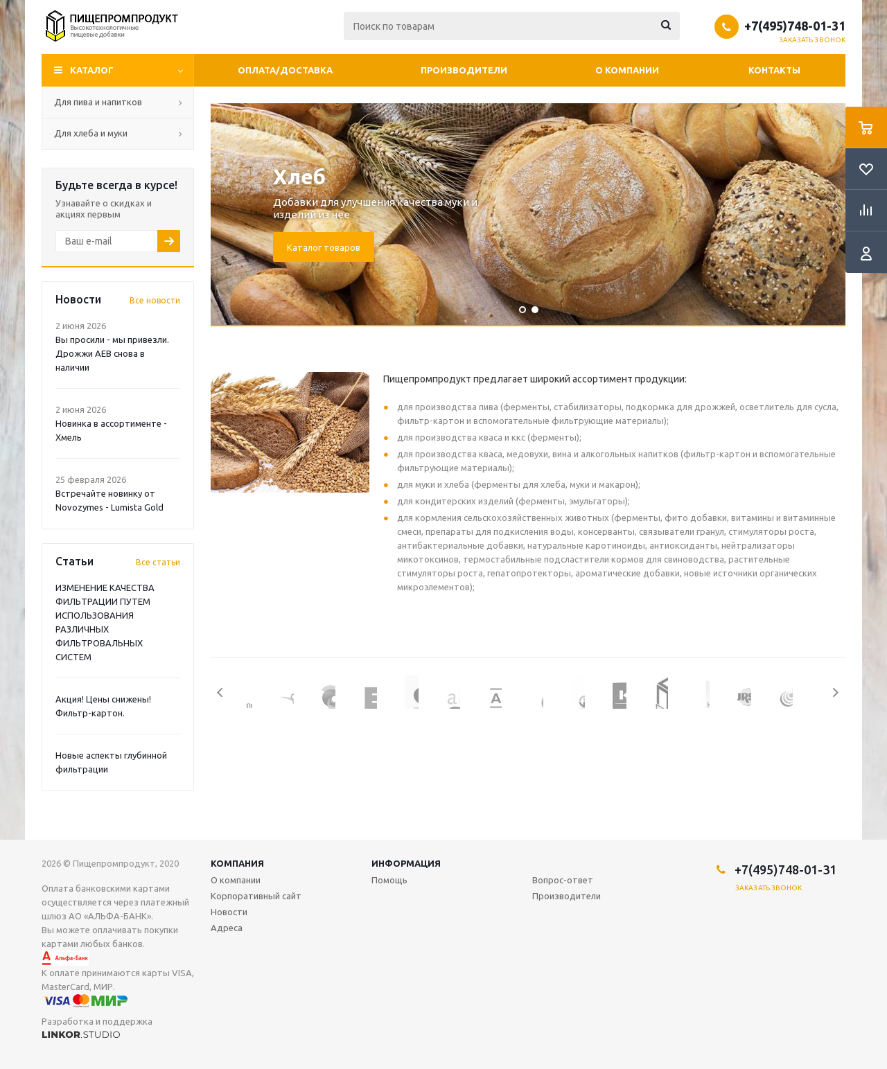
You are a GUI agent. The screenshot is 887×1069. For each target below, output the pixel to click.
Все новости (155, 300)
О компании (627, 70)
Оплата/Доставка (285, 70)
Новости (229, 912)
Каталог (92, 70)
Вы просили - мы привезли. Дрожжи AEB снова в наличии (112, 353)
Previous (221, 692)
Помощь (389, 880)
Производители (464, 70)
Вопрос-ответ (562, 880)
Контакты (774, 70)
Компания (237, 863)
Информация (406, 863)
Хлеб (299, 176)
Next (835, 692)
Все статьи (158, 562)
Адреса (227, 928)
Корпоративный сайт (256, 896)
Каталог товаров (323, 247)
